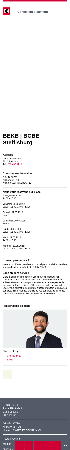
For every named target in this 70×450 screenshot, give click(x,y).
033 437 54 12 (15, 164)
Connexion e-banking (35, 11)
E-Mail (8, 359)
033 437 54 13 (12, 356)
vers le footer (65, 445)
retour (9, 374)
